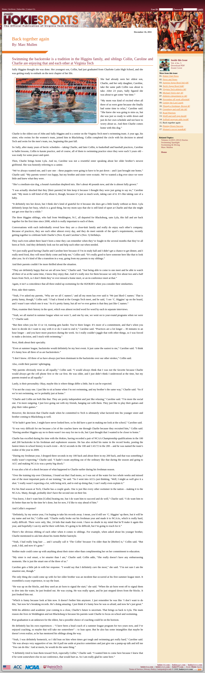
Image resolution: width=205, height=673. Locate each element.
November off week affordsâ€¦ (176, 99)
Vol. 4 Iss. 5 (176, 63)
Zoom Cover (176, 68)
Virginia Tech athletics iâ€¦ (174, 89)
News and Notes (170, 79)
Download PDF (178, 65)
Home (4, 9)
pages (178, 665)
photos (195, 665)
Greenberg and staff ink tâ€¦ (175, 109)
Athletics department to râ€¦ (175, 96)
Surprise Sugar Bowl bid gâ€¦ (176, 82)
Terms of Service (136, 669)
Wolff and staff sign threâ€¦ (175, 116)
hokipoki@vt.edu (164, 669)
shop (146, 667)
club (163, 665)
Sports (194, 667)
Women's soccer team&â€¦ (174, 129)
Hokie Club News (171, 76)
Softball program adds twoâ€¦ (176, 119)
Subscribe (21, 9)
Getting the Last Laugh (173, 102)
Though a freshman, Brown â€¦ (176, 106)
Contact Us (30, 9)
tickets (163, 667)
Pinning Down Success (173, 126)
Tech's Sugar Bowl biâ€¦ (173, 86)
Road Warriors (169, 112)
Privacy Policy (150, 669)
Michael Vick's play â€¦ (173, 92)
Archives (11, 9)
